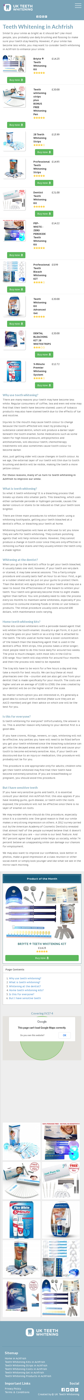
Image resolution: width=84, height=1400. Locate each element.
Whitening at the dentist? (25, 986)
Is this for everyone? (21, 994)
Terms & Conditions (17, 1392)
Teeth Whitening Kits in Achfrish (25, 1362)
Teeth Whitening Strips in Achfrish (26, 1365)
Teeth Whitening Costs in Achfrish (26, 1369)
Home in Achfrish (15, 1358)
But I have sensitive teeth (25, 998)
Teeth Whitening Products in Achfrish (28, 1376)
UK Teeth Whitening (67, 1394)
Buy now (16, 80)
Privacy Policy (13, 1388)
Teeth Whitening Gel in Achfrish (24, 1372)
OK (64, 1035)
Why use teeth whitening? (25, 978)
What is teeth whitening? (24, 982)
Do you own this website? (32, 1035)
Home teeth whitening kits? (26, 990)
